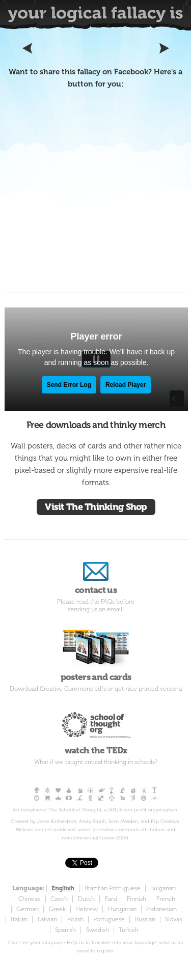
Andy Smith (92, 822)
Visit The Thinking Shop (96, 507)
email (114, 609)
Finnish (136, 898)
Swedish (97, 930)
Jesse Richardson (56, 822)
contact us (95, 576)
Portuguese (109, 919)
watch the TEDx (95, 730)
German (27, 909)
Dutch (86, 898)
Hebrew (86, 909)
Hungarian (122, 909)
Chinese (29, 898)
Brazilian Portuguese (113, 888)
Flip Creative (165, 822)
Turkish (128, 930)
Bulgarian (163, 888)
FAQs (108, 601)
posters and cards (95, 653)
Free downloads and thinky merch (96, 425)
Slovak (173, 919)
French (165, 898)
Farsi (111, 898)
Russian (145, 919)
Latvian (47, 919)
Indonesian (161, 909)
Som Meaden (123, 822)
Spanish (65, 930)
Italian (19, 919)
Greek (57, 909)
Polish (75, 919)
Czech (59, 898)
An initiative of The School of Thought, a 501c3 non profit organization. (95, 810)
